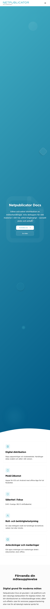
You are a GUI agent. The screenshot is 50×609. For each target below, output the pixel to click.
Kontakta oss (25, 227)
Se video (25, 233)
